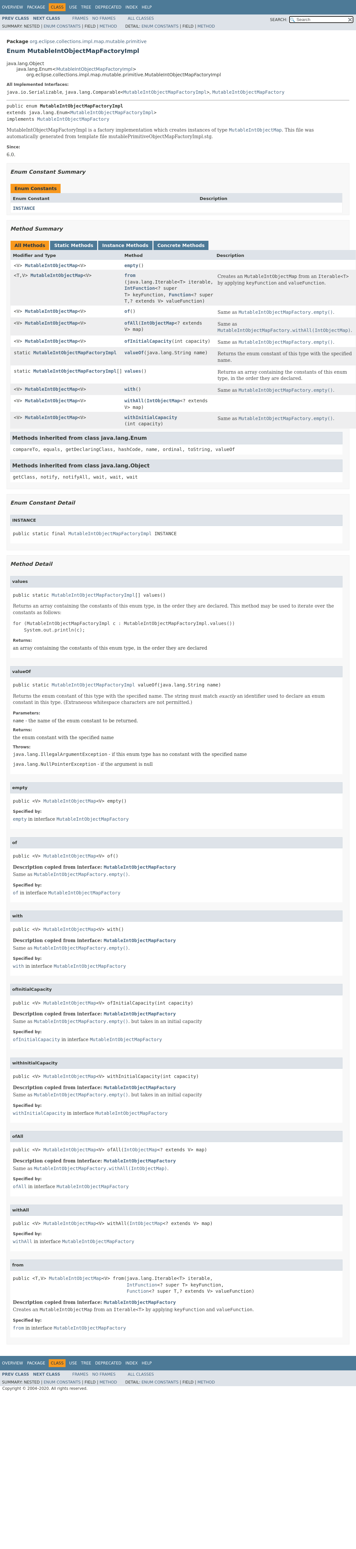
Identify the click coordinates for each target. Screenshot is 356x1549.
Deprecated (108, 7)
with (130, 389)
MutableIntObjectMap (51, 265)
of (127, 311)
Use (73, 7)
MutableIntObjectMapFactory (248, 92)
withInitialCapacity (150, 417)
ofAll (131, 323)
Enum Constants (61, 26)
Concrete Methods (181, 245)
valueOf (134, 352)
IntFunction (139, 288)
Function (180, 294)
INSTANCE (24, 208)
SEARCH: (279, 19)
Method (108, 26)
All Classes (141, 18)
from (130, 275)
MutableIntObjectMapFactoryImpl (94, 69)
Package (36, 7)
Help (147, 7)
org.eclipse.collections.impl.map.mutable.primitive (88, 41)
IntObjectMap (157, 323)
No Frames (104, 18)
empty (131, 265)
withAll (134, 400)
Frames (80, 18)
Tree (86, 7)
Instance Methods (125, 245)
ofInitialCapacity (148, 341)
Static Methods (73, 245)
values (132, 371)
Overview (12, 7)
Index (131, 7)
